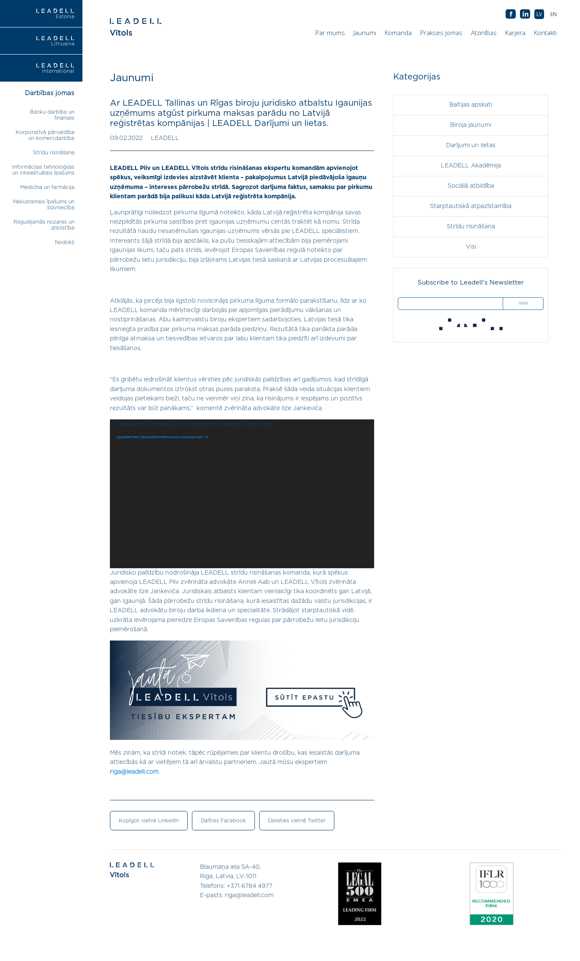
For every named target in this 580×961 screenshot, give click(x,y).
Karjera (515, 32)
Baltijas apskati (470, 105)
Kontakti (545, 32)
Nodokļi (64, 242)
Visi (471, 247)
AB (525, 14)
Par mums (330, 32)
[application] (242, 493)
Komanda (398, 32)
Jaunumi (364, 32)
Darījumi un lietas (470, 145)
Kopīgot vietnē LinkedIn (149, 820)
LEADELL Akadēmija (471, 166)
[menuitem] (553, 14)
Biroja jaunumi (470, 125)
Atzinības (484, 32)
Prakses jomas (441, 32)
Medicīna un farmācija (47, 187)
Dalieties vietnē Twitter (297, 820)
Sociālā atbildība (471, 186)
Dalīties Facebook (223, 820)
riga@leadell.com (134, 772)
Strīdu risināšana (53, 152)
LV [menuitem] (539, 14)
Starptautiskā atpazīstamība (471, 206)
